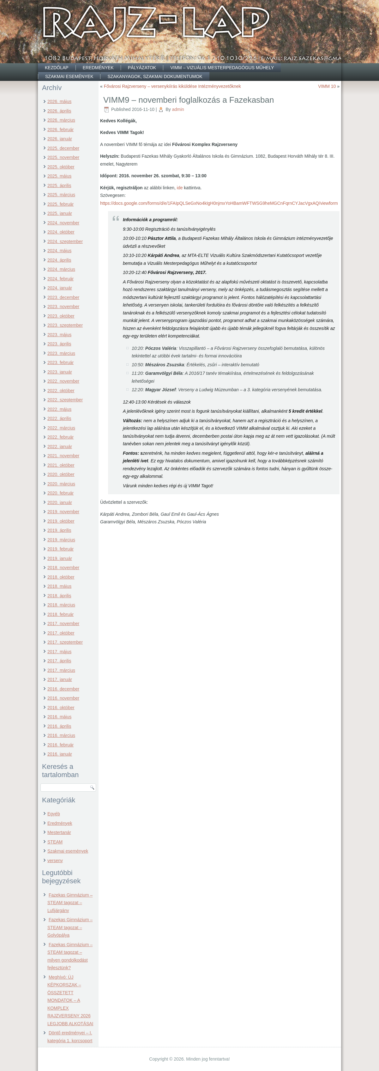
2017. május (59, 651)
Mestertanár (59, 832)
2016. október (61, 707)
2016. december (63, 688)
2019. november (63, 511)
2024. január (59, 287)
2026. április (59, 110)
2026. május (59, 101)
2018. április (59, 595)
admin (178, 109)
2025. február (60, 204)
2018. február (60, 614)
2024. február (60, 278)
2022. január (59, 446)
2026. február (60, 129)
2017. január (59, 679)
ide (180, 187)
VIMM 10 (327, 86)
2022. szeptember (65, 399)
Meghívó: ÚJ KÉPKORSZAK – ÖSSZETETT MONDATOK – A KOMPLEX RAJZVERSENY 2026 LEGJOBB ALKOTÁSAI (70, 1000)
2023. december (63, 297)
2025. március (61, 194)
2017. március (61, 670)
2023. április (59, 343)
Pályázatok (142, 67)
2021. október (61, 465)
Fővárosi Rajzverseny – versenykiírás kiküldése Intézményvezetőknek (172, 86)
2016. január (59, 754)
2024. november (63, 222)
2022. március (61, 427)
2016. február (60, 744)
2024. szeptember (65, 241)
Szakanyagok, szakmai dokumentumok (154, 76)
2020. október (61, 474)
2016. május (59, 716)
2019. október (61, 521)
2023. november (63, 306)
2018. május (59, 586)
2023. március (61, 353)
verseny (55, 860)
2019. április (59, 530)
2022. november (63, 381)
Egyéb (53, 813)
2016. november (63, 698)
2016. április (59, 726)
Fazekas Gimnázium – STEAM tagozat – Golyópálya (70, 927)
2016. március (61, 735)
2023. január (59, 371)
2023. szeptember (65, 325)
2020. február (60, 493)
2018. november (63, 567)
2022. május (59, 409)
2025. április (59, 185)
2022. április (59, 418)
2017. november (63, 623)
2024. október (61, 231)
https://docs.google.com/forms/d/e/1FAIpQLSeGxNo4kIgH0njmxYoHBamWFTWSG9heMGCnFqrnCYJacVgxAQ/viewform (219, 203)
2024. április (59, 260)
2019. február (60, 548)
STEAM (55, 841)
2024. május (59, 250)
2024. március (61, 269)
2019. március (61, 539)
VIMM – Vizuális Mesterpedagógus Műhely (222, 67)
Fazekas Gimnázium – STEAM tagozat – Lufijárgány (70, 902)
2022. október (61, 390)
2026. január (59, 138)
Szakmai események (69, 76)
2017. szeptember (65, 642)
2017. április (59, 660)
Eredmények (98, 67)
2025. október (61, 166)
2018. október (61, 577)
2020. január (59, 502)
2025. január (59, 213)
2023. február (60, 362)
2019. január (59, 558)
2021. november (63, 455)
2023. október (61, 316)
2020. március (61, 483)
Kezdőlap (57, 67)
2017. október (61, 633)
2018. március (61, 604)
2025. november (63, 157)
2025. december (63, 148)
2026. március (61, 120)
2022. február (60, 437)
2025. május (59, 176)
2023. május (59, 334)
